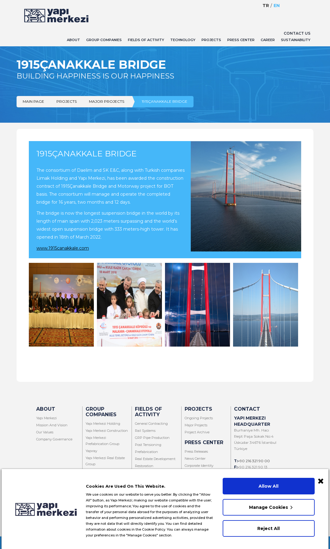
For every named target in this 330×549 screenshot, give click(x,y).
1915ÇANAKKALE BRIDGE (164, 101)
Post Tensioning (148, 445)
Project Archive (197, 432)
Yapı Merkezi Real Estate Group (105, 461)
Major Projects (106, 101)
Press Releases (196, 451)
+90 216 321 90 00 (254, 461)
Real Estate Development (155, 459)
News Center (195, 458)
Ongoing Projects (199, 418)
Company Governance (54, 439)
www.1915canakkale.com (62, 248)
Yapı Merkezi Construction (107, 430)
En (277, 5)
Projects (66, 101)
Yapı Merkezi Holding (103, 423)
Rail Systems (145, 430)
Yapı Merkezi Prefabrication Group (102, 441)
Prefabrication (146, 452)
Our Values (44, 432)
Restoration (144, 466)
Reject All (269, 527)
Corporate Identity (199, 465)
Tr (266, 5)
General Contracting (151, 423)
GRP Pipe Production (152, 438)
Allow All (269, 484)
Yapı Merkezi (46, 418)
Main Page (33, 101)
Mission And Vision (51, 425)
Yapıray (91, 451)
